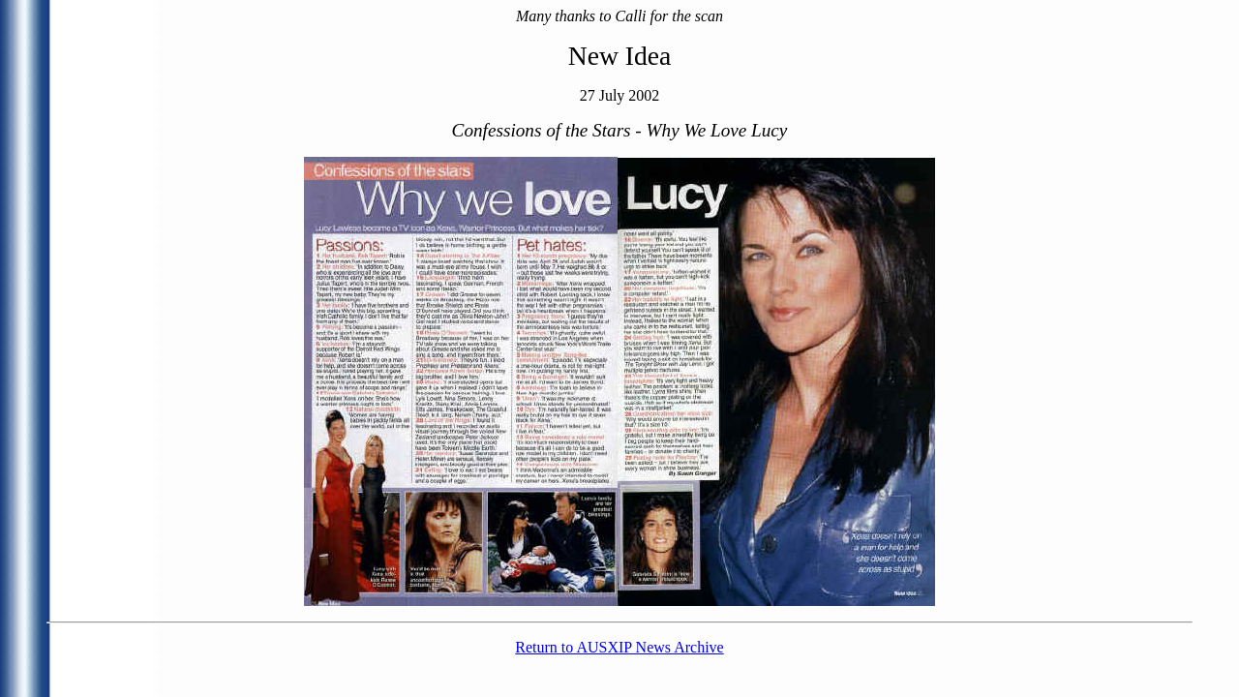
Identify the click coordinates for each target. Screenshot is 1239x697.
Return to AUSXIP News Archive (619, 647)
